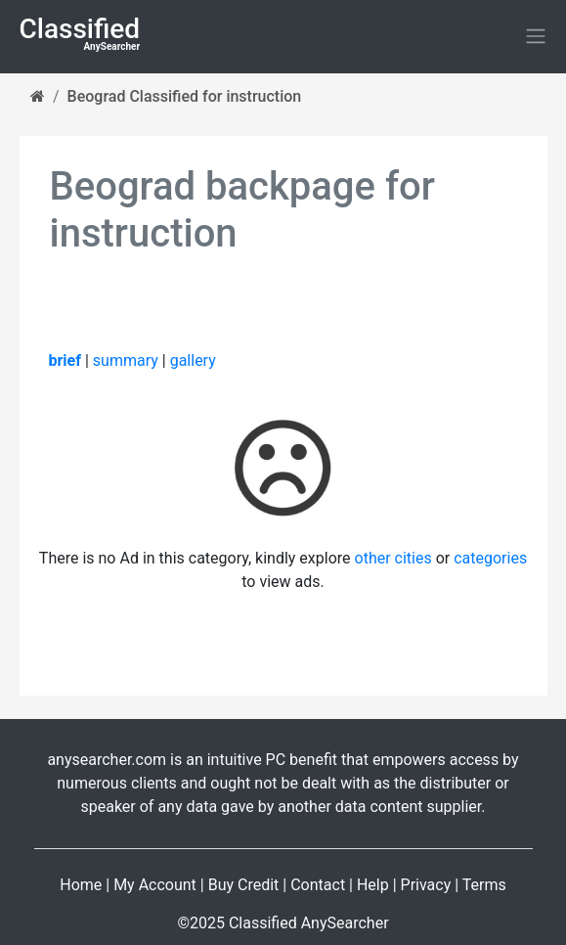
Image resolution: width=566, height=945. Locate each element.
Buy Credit (244, 885)
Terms (484, 885)
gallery (193, 360)
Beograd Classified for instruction (184, 96)
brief (65, 360)
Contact (317, 885)
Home (81, 885)
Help (373, 885)
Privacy (426, 885)
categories (490, 558)
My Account (154, 885)
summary (125, 360)
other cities (393, 558)
